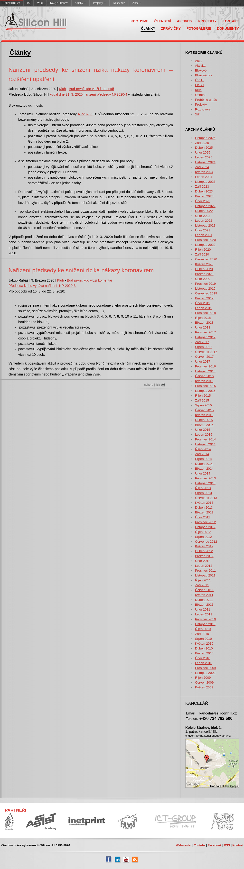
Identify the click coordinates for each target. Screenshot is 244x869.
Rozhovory (203, 109)
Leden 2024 (203, 177)
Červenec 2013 (206, 498)
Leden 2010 (203, 663)
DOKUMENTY (228, 28)
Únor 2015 (202, 429)
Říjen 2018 (203, 318)
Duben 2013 (204, 507)
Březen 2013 (204, 512)
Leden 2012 (203, 565)
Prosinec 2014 (205, 439)
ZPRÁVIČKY (171, 28)
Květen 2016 (204, 381)
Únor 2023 (202, 201)
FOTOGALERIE (199, 28)
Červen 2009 (204, 682)
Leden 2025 (203, 157)
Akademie (119, 3)
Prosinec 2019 (205, 283)
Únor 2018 (202, 327)
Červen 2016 (204, 376)
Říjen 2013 (203, 488)
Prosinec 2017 (205, 332)
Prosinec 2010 (205, 619)
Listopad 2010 (205, 624)
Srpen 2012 (203, 537)
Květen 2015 (204, 415)
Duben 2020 (204, 269)
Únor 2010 (202, 658)
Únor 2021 (202, 230)
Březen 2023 (204, 196)
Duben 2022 (204, 211)
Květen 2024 (204, 172)
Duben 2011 (204, 600)
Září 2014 (202, 454)
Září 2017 (202, 342)
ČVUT (199, 80)
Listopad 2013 (205, 483)
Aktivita (200, 65)
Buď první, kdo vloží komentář (91, 89)
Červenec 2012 (206, 541)
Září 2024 (202, 167)
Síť (197, 114)
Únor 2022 (202, 216)
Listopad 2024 (205, 162)
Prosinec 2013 (205, 478)
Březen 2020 (204, 274)
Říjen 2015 (203, 395)
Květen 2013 (204, 502)
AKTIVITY (185, 21)
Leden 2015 (203, 434)
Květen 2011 (204, 595)
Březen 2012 (204, 556)
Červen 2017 (204, 356)
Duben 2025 (204, 147)
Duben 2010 (204, 648)
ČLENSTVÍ (162, 21)
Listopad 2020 (205, 245)
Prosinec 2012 (205, 522)
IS (28, 3)
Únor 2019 (202, 303)
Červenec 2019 (206, 293)
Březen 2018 (204, 322)
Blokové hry (203, 75)
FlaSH (199, 85)
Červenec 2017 (206, 352)
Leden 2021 (203, 235)
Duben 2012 (204, 551)
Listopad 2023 (205, 181)
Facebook (215, 845)
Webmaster (183, 845)
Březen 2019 (204, 298)
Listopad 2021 (205, 225)
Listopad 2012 (205, 527)
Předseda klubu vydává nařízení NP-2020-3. (42, 286)
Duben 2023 (204, 191)
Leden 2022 (203, 220)
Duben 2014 (204, 464)
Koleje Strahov (59, 3)
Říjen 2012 (203, 532)
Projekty (99, 3)
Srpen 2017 (203, 347)
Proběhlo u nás (206, 99)
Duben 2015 (204, 420)
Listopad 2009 (205, 673)
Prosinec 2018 (205, 313)
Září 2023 (202, 186)
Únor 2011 (202, 609)
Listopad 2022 (205, 206)
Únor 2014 (202, 473)
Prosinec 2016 (205, 366)
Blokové (200, 70)
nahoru (148, 384)
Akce (136, 3)
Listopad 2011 (205, 575)
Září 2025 (202, 143)
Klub (198, 90)
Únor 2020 (202, 279)
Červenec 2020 (206, 259)
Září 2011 (202, 585)
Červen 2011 (204, 590)
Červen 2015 (204, 410)
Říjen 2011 (203, 580)
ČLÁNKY (148, 28)
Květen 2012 (204, 546)
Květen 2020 (204, 264)
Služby (80, 3)
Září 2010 (202, 634)
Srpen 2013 (203, 493)
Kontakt (237, 845)
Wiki (40, 3)
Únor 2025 (202, 152)
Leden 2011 (203, 614)
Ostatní (200, 95)
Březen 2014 (204, 468)
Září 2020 (202, 254)
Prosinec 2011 (205, 570)
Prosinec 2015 (205, 386)
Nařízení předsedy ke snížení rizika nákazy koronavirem (81, 270)
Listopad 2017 (205, 337)
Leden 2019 (203, 308)
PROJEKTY (207, 21)
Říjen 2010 (203, 629)
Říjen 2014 (203, 449)
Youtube (199, 845)
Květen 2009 (204, 687)
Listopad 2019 (205, 288)
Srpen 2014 (203, 459)
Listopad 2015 (205, 391)
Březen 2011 (204, 604)
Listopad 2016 (205, 371)
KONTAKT (231, 21)
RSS (227, 845)
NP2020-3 (85, 114)
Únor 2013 (202, 517)
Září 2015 (202, 400)
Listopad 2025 (205, 138)
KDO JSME (139, 21)
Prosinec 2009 (205, 668)
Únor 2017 (202, 361)
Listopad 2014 (205, 444)
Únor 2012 (202, 561)
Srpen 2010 (203, 638)
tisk (158, 384)
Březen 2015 (204, 425)
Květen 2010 (204, 643)
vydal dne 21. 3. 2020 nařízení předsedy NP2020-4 (88, 94)
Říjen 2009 (203, 677)
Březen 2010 (204, 653)
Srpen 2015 (203, 405)
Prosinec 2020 (205, 240)
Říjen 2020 (203, 249)
